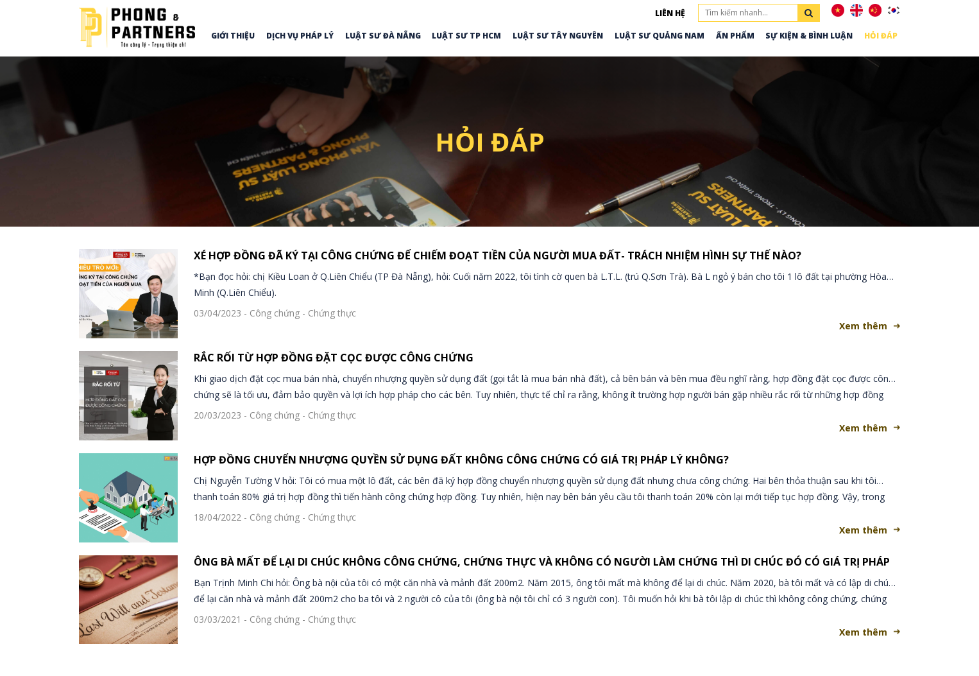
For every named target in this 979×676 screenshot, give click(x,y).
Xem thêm (863, 326)
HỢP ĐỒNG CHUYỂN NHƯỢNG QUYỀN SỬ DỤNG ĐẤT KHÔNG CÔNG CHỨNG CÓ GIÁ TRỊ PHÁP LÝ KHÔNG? (461, 459)
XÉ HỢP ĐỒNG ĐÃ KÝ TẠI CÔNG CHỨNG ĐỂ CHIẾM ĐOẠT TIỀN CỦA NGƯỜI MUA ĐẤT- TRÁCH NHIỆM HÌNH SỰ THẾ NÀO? (497, 255)
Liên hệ (670, 13)
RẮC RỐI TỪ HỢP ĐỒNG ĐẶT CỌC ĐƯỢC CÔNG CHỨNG (333, 357)
